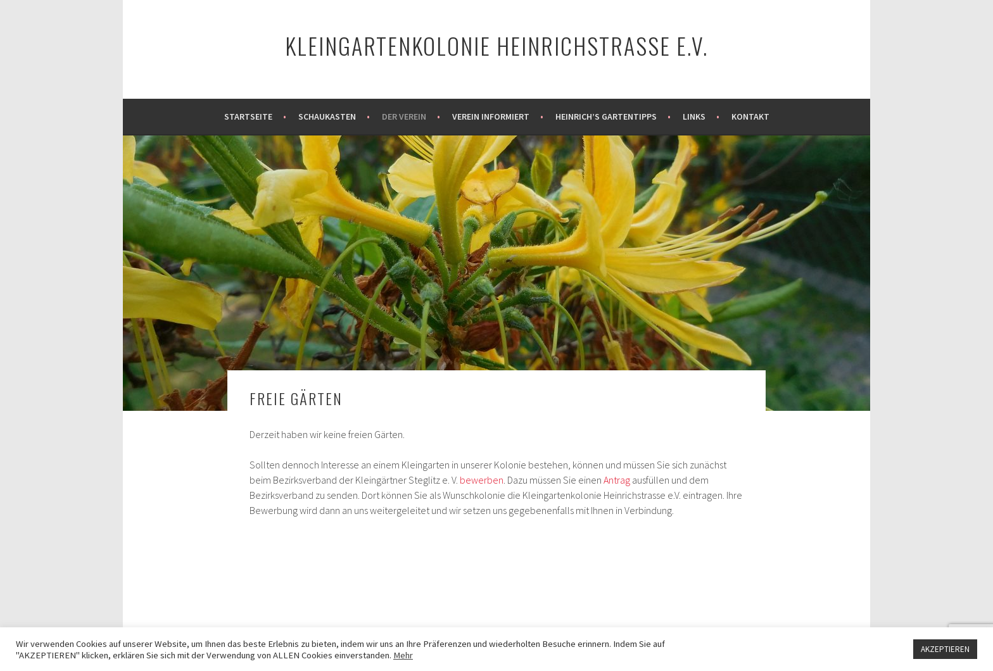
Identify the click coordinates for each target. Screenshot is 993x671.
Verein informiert (490, 116)
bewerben (481, 479)
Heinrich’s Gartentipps (606, 116)
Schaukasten (327, 116)
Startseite (248, 116)
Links (694, 116)
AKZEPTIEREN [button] (945, 649)
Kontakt (750, 116)
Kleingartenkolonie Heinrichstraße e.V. (496, 45)
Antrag (617, 479)
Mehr (403, 655)
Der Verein (404, 116)
